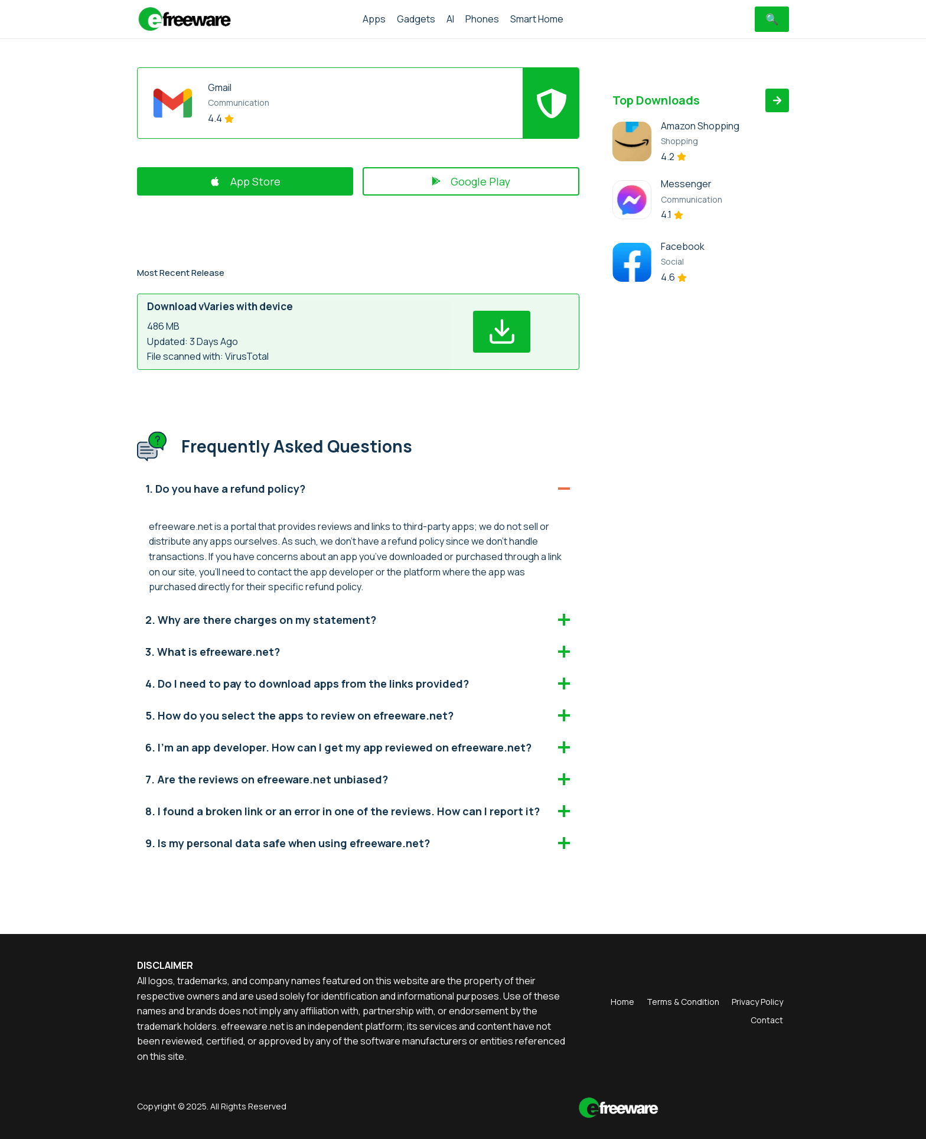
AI (450, 18)
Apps (374, 18)
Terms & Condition (683, 1001)
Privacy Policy (757, 1001)
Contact (767, 1020)
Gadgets (416, 18)
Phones (482, 18)
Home (622, 1001)
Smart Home (536, 18)
